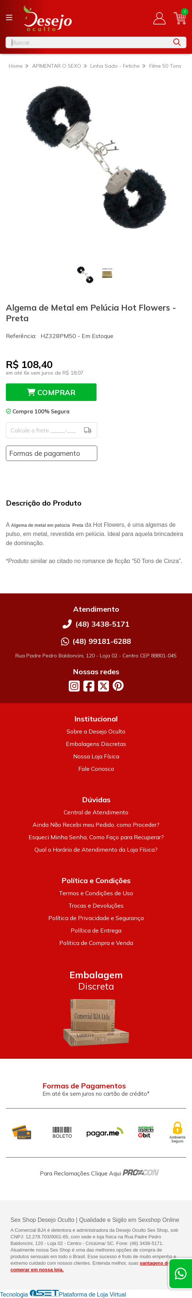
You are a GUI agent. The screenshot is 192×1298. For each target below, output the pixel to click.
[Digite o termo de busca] (87, 42)
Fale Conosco (96, 768)
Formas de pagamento (44, 453)
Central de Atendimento (96, 812)
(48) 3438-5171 (102, 624)
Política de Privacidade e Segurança (96, 918)
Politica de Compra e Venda (96, 942)
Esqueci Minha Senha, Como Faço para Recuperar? (96, 837)
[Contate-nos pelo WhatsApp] (181, 1273)
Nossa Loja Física (96, 756)
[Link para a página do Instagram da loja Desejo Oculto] (74, 686)
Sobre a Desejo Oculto (96, 731)
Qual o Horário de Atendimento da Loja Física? (96, 849)
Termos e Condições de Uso (96, 893)
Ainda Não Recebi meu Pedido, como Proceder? (96, 824)
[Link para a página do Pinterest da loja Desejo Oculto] (118, 685)
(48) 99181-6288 (101, 641)
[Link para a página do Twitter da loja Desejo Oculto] (103, 686)
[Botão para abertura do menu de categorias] (9, 17)
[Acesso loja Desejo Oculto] (159, 18)
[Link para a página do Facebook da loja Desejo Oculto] (88, 686)
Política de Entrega (96, 930)
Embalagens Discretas (96, 743)
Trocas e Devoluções (96, 905)
